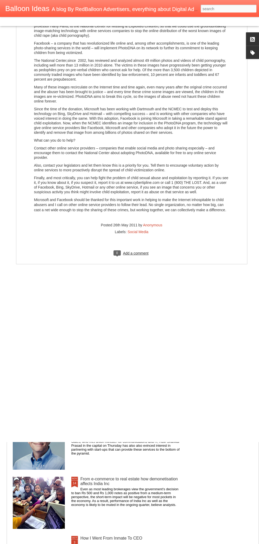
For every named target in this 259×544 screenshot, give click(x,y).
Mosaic (59, 21)
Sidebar (75, 21)
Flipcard (24, 21)
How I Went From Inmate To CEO (111, 538)
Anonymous (152, 159)
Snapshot (93, 21)
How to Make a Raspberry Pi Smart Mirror (119, 360)
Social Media (138, 166)
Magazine (42, 21)
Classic (8, 21)
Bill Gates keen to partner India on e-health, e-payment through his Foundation (123, 422)
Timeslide (112, 21)
